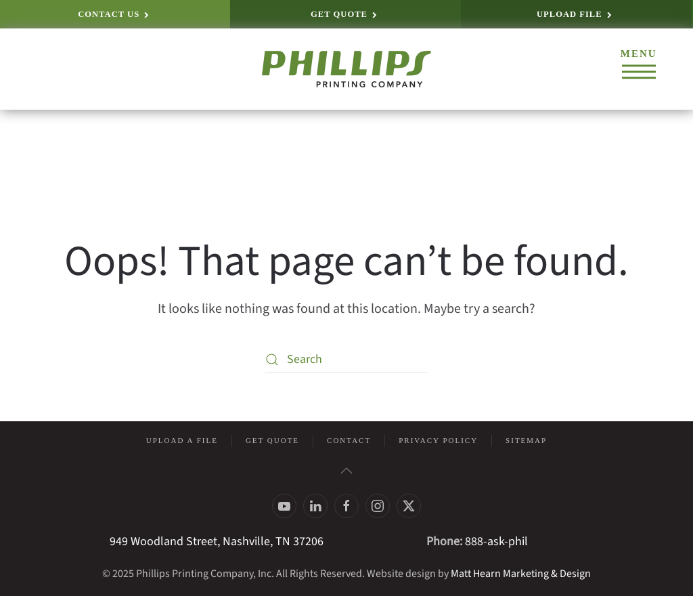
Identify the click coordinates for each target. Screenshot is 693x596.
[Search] (346, 359)
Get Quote (272, 440)
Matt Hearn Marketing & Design (521, 573)
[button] (639, 69)
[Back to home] (346, 69)
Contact (349, 440)
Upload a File (182, 440)
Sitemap (526, 440)
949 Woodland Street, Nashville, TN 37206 (216, 541)
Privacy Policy (438, 440)
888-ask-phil (496, 541)
